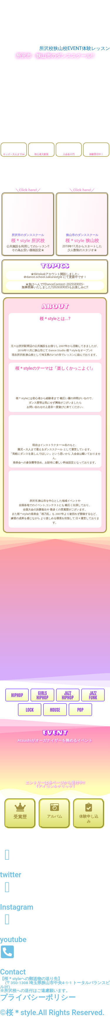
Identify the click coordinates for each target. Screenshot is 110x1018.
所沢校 (46, 48)
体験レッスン (96, 48)
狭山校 (60, 48)
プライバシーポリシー (38, 997)
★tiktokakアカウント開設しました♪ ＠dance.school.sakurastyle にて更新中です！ (55, 275)
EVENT (74, 48)
